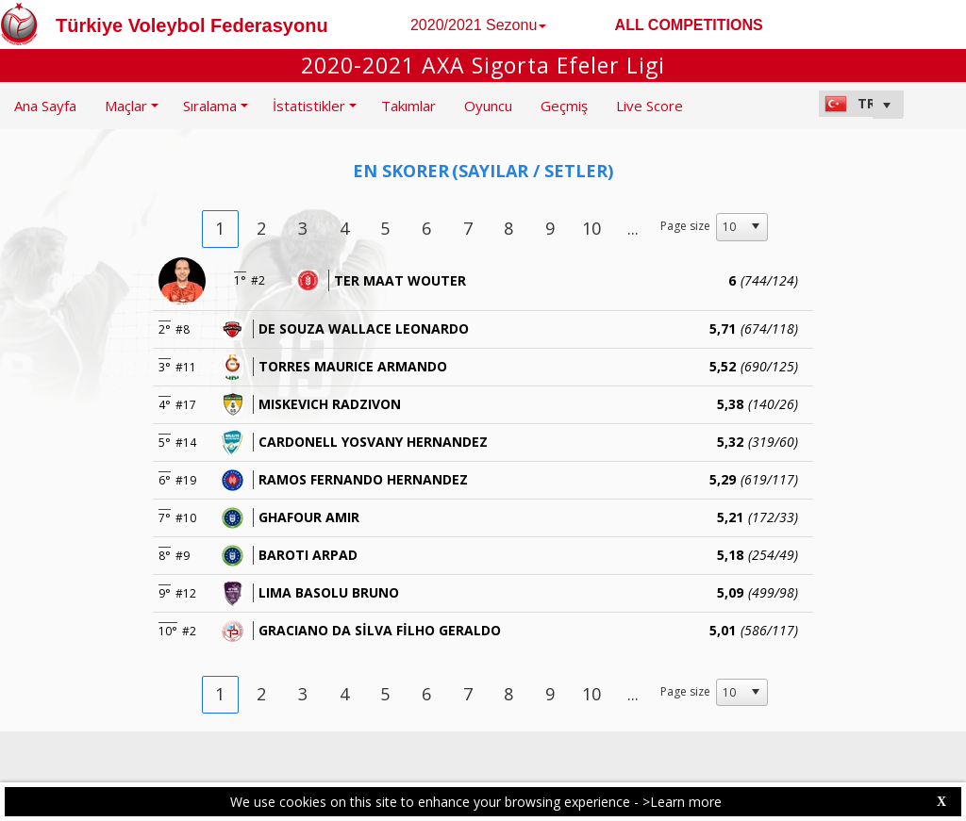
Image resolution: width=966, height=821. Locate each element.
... (633, 228)
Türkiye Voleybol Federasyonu (192, 25)
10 (591, 228)
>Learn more (682, 802)
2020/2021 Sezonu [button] (478, 25)
